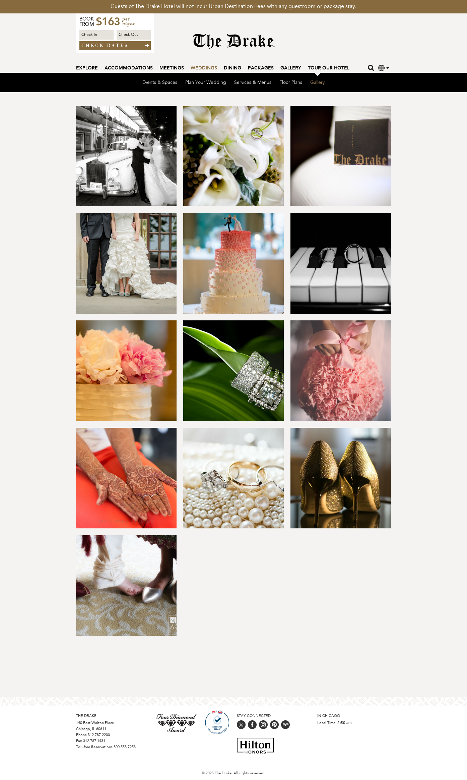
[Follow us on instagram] (263, 724)
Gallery (290, 68)
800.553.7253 (125, 747)
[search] (372, 67)
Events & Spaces (159, 85)
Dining (232, 68)
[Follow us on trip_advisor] (285, 724)
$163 (108, 22)
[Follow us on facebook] (252, 724)
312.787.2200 (99, 735)
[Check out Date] (134, 35)
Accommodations (129, 68)
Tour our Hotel (328, 68)
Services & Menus (252, 85)
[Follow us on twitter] (241, 724)
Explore (87, 68)
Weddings (204, 68)
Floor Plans (290, 85)
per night (128, 22)
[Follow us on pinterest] (274, 724)
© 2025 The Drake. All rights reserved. (233, 773)
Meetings (171, 68)
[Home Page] (234, 45)
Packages (261, 68)
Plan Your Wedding (205, 85)
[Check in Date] (96, 35)
